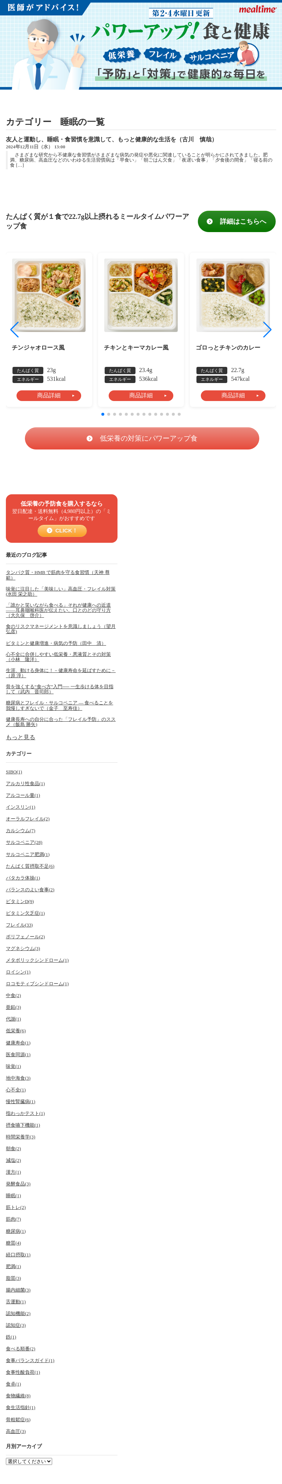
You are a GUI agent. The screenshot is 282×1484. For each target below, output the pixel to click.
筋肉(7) (13, 1219)
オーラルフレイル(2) (28, 819)
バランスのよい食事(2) (30, 889)
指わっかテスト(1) (25, 1113)
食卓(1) (13, 1384)
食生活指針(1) (20, 1407)
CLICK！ (64, 530)
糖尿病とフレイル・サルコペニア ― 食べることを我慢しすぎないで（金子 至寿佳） (59, 705)
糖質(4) (13, 1243)
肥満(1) (13, 1266)
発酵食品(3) (18, 1184)
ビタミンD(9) (20, 901)
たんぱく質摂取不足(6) (30, 866)
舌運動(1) (16, 1301)
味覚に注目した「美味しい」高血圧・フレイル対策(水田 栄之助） (61, 591)
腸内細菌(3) (18, 1290)
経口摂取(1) (18, 1254)
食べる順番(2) (20, 1348)
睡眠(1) (13, 1195)
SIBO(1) (14, 772)
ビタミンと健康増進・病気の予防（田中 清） (56, 643)
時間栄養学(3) (20, 1137)
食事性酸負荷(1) (23, 1372)
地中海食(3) (18, 1078)
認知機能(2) (18, 1313)
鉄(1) (11, 1337)
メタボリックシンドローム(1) (37, 960)
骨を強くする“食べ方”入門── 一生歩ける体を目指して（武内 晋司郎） (59, 689)
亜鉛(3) (13, 1007)
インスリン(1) (20, 807)
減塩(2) (13, 1160)
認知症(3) (16, 1325)
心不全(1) (16, 1090)
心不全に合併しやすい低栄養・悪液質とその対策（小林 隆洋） (58, 657)
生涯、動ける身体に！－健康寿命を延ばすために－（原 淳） (61, 673)
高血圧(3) (16, 1431)
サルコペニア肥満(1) (28, 854)
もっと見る (20, 737)
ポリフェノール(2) (25, 936)
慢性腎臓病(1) (20, 1101)
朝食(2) (13, 1148)
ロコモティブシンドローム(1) (37, 983)
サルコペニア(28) (24, 842)
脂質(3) (13, 1278)
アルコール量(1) (23, 795)
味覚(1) (13, 1066)
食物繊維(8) (18, 1395)
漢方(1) (13, 1172)
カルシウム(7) (20, 830)
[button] (267, 330)
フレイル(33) (19, 925)
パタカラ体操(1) (23, 878)
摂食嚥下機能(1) (23, 1125)
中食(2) (13, 995)
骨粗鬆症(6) (18, 1419)
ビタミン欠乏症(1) (25, 913)
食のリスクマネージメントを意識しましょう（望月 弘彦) (61, 629)
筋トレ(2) (16, 1207)
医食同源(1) (18, 1054)
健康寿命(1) (18, 1043)
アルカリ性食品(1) (25, 783)
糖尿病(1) (16, 1231)
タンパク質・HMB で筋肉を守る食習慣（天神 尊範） (58, 575)
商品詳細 (49, 395)
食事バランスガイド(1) (30, 1360)
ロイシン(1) (18, 972)
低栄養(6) (16, 1030)
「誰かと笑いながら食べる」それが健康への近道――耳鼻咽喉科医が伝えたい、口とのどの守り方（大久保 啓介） (58, 610)
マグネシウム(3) (23, 948)
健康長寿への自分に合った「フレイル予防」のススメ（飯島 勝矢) (61, 722)
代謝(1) (13, 1019)
